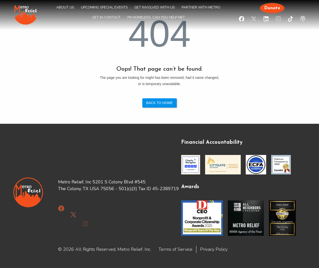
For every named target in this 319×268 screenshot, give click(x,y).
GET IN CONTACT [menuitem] (106, 17)
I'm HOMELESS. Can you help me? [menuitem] (155, 17)
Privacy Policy (214, 249)
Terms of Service (175, 249)
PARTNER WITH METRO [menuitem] (201, 7)
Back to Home (159, 103)
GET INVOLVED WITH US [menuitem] (154, 7)
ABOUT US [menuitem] (65, 7)
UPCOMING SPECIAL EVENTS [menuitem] (104, 7)
